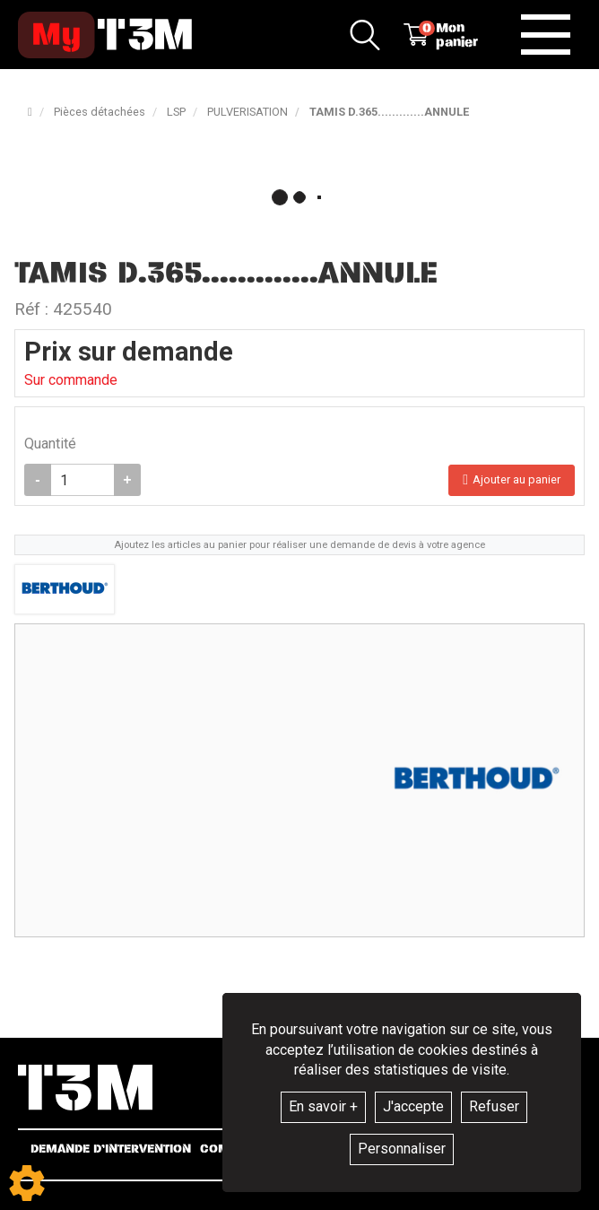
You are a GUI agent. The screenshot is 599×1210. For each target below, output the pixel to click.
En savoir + (323, 1106)
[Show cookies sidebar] (27, 1183)
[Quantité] (82, 480)
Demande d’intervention (110, 1149)
